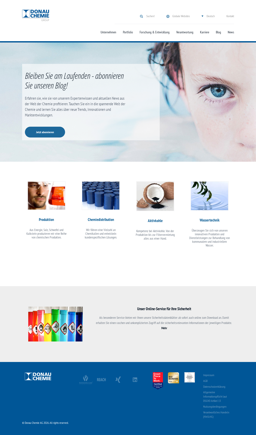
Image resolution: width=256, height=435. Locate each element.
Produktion (46, 219)
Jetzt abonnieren (45, 132)
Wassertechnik (210, 220)
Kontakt (230, 16)
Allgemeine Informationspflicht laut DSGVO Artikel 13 (215, 396)
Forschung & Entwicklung (155, 32)
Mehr (164, 328)
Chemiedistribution (101, 219)
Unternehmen (108, 32)
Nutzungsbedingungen (214, 406)
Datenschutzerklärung (214, 386)
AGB (205, 381)
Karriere (204, 32)
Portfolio (128, 32)
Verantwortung (184, 32)
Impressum (208, 375)
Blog (218, 32)
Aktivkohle (155, 220)
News (231, 32)
